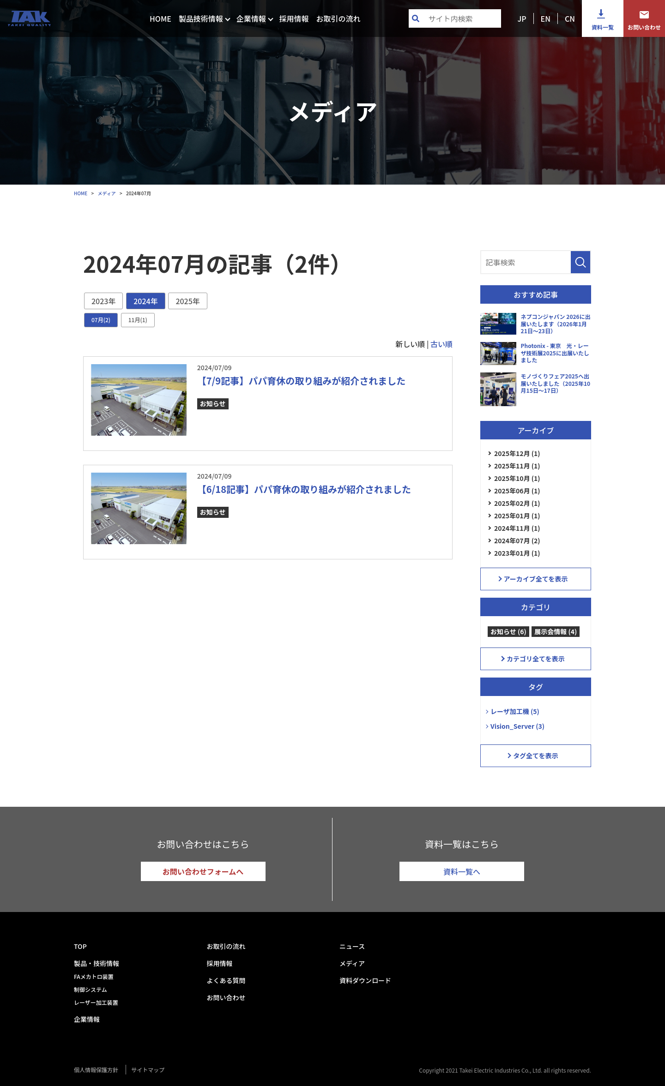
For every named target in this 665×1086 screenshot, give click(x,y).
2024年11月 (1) (517, 528)
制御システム (90, 989)
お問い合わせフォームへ (203, 871)
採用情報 (293, 18)
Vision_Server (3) (517, 726)
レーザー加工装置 (96, 1002)
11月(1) (137, 320)
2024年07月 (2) (517, 540)
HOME (160, 18)
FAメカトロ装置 (94, 976)
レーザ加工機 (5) (514, 711)
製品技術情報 (201, 18)
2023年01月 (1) (517, 553)
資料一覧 (603, 27)
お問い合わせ (644, 27)
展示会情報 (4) (555, 631)
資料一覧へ (461, 871)
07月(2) (100, 320)
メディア (352, 963)
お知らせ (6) (508, 631)
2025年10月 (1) (517, 478)
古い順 (441, 343)
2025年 (187, 300)
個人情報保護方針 (96, 1070)
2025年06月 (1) (517, 490)
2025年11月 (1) (517, 465)
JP (521, 18)
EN (545, 18)
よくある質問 (226, 980)
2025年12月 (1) (517, 453)
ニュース (352, 946)
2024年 (145, 300)
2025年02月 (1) (517, 503)
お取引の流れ (338, 18)
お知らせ (213, 403)
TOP (80, 946)
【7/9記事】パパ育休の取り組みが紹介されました (301, 380)
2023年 (103, 300)
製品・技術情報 (96, 963)
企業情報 (251, 18)
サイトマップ (147, 1070)
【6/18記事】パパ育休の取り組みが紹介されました (304, 489)
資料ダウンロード (365, 980)
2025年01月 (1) (517, 515)
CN (570, 18)
